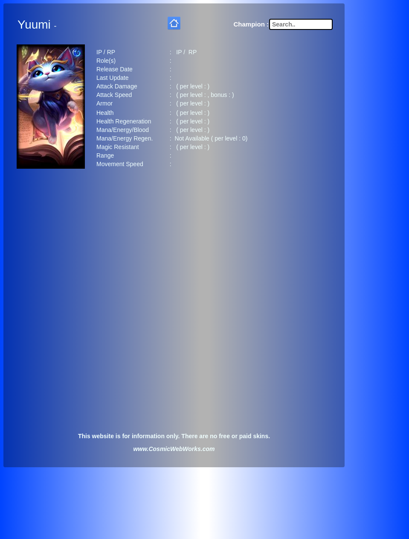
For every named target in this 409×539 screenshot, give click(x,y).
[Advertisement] (174, 241)
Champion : (251, 22)
